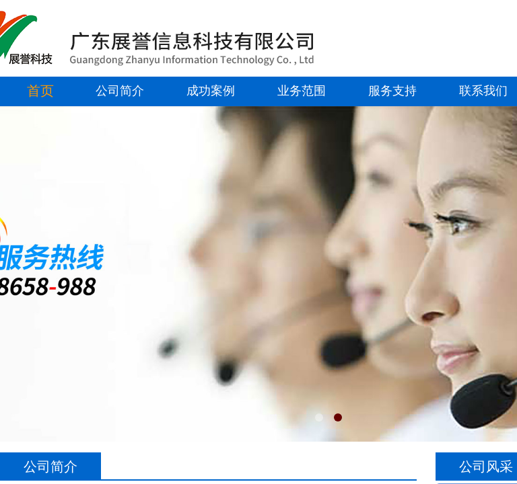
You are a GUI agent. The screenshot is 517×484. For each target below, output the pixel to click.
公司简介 (120, 90)
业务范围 (301, 90)
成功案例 (210, 90)
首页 (40, 90)
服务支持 (392, 90)
